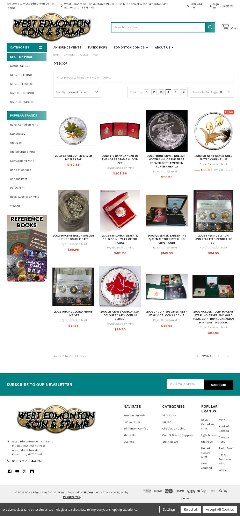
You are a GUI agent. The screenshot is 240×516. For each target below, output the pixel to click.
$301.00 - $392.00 (22, 106)
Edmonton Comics (131, 60)
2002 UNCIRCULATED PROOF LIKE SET (73, 326)
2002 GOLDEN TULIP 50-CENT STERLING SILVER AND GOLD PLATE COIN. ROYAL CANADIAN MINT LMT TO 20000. (213, 330)
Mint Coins (169, 427)
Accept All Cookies (220, 509)
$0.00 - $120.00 (20, 79)
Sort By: (61, 105)
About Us (164, 60)
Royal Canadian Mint (24, 138)
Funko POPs (97, 60)
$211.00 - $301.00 (21, 97)
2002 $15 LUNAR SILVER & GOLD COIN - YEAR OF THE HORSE (120, 252)
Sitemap (128, 453)
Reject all (191, 509)
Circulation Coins (173, 440)
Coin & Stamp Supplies (177, 447)
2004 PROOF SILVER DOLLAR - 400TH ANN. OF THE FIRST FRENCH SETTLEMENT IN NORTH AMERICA (167, 174)
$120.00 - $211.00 (21, 88)
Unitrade (16, 156)
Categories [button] (19, 60)
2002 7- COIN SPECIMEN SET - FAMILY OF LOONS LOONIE (166, 326)
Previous (203, 369)
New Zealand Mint (22, 174)
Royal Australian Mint (24, 210)
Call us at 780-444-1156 (27, 473)
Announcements (67, 60)
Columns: (136, 105)
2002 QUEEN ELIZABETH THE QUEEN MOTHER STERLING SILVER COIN (166, 252)
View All (15, 219)
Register (227, 6)
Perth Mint (17, 201)
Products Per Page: (205, 105)
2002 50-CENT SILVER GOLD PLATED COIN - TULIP (213, 170)
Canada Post (18, 192)
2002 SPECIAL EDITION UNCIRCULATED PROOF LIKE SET (213, 252)
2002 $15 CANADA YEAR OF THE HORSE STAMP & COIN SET (120, 172)
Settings (169, 509)
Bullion (167, 434)
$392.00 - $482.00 (22, 115)
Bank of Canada (20, 183)
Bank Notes (170, 453)
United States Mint (22, 165)
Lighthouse (17, 147)
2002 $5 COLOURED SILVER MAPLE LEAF (73, 170)
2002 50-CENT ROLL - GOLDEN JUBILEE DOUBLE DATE (73, 250)
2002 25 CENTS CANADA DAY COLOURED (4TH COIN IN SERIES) (120, 328)
